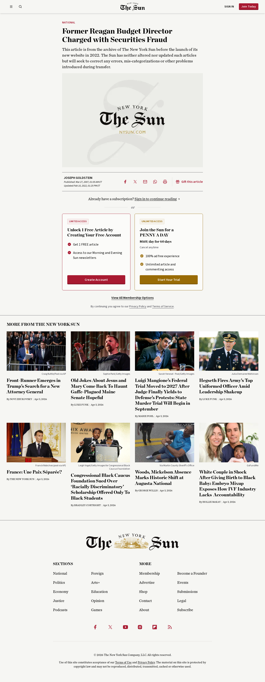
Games (96, 610)
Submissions (187, 592)
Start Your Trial (169, 279)
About (144, 610)
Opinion (97, 601)
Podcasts (60, 610)
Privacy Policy (137, 306)
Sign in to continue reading (156, 199)
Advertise (147, 583)
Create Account (96, 279)
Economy (60, 592)
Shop (143, 592)
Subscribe (185, 610)
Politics (59, 583)
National (68, 23)
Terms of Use (123, 662)
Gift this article (189, 181)
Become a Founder (192, 573)
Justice (58, 601)
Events (182, 583)
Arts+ (95, 583)
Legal (181, 601)
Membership (149, 573)
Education (99, 592)
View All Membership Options (132, 298)
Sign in (229, 7)
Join (248, 7)
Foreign (97, 573)
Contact (145, 601)
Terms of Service (163, 306)
